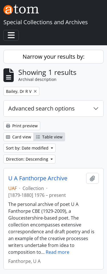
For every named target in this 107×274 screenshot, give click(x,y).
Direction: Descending (27, 159)
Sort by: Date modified (28, 148)
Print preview (22, 125)
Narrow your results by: (53, 56)
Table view (49, 137)
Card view (18, 137)
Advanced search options (41, 108)
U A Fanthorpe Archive (37, 178)
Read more (57, 252)
